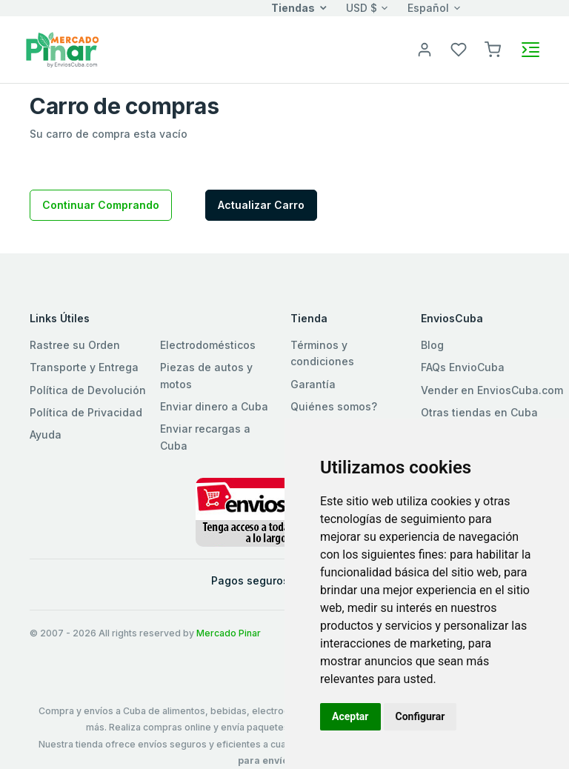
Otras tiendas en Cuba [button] (479, 412)
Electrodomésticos (208, 345)
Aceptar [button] (350, 716)
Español (428, 7)
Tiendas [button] (293, 7)
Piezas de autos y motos (206, 375)
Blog (432, 345)
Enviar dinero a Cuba (214, 406)
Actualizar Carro (261, 205)
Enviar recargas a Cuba (205, 436)
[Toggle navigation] (530, 49)
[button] (493, 48)
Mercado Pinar (228, 633)
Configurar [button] (420, 716)
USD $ (361, 7)
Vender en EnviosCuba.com (492, 390)
